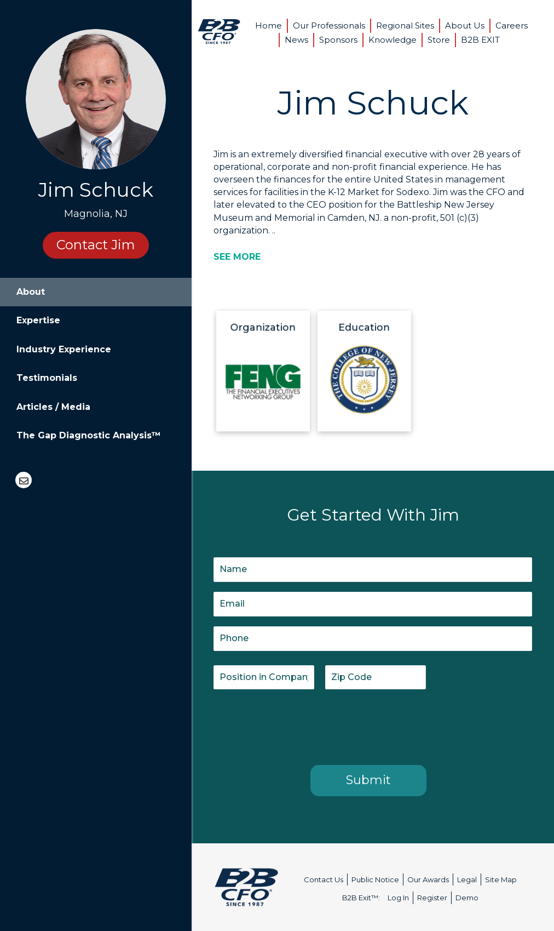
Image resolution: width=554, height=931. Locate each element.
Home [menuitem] (268, 25)
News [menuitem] (296, 40)
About (30, 292)
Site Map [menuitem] (501, 879)
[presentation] (296, 725)
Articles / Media (53, 407)
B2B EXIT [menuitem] (480, 40)
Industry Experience (63, 349)
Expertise (38, 320)
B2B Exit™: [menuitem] (361, 897)
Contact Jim (95, 245)
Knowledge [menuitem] (392, 40)
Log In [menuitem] (398, 897)
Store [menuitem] (439, 40)
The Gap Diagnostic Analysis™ (88, 435)
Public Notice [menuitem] (375, 879)
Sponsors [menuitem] (338, 40)
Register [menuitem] (432, 897)
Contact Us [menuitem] (323, 879)
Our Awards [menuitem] (428, 879)
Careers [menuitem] (511, 25)
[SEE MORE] (237, 257)
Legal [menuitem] (467, 879)
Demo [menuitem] (466, 897)
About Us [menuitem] (464, 25)
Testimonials (46, 378)
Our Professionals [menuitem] (329, 25)
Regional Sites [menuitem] (405, 25)
